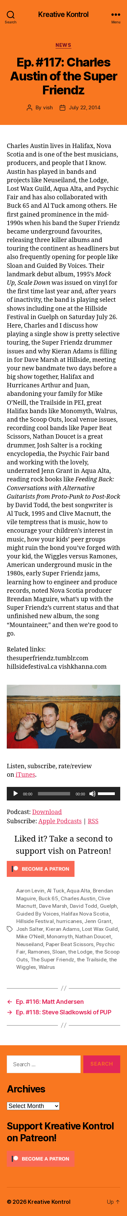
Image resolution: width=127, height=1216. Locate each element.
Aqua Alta (78, 890)
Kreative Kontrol (63, 14)
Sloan (59, 951)
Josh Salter (29, 929)
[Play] (15, 793)
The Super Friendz (52, 959)
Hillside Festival (35, 921)
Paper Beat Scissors (69, 944)
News (63, 45)
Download (47, 812)
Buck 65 (48, 898)
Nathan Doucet (93, 936)
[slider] (54, 793)
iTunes (25, 775)
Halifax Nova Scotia (84, 913)
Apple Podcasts (60, 821)
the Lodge (80, 951)
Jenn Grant (97, 921)
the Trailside (92, 959)
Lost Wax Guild (100, 929)
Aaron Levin (30, 890)
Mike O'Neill (30, 936)
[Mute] (92, 793)
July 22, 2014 (85, 107)
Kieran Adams (63, 929)
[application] (63, 793)
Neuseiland (29, 944)
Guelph (108, 906)
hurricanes (69, 921)
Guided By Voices (37, 913)
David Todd (83, 906)
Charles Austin (78, 898)
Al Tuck (55, 890)
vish (48, 107)
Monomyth (59, 936)
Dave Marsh (53, 906)
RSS (93, 821)
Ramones (39, 951)
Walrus (47, 967)
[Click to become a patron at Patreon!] (63, 869)
